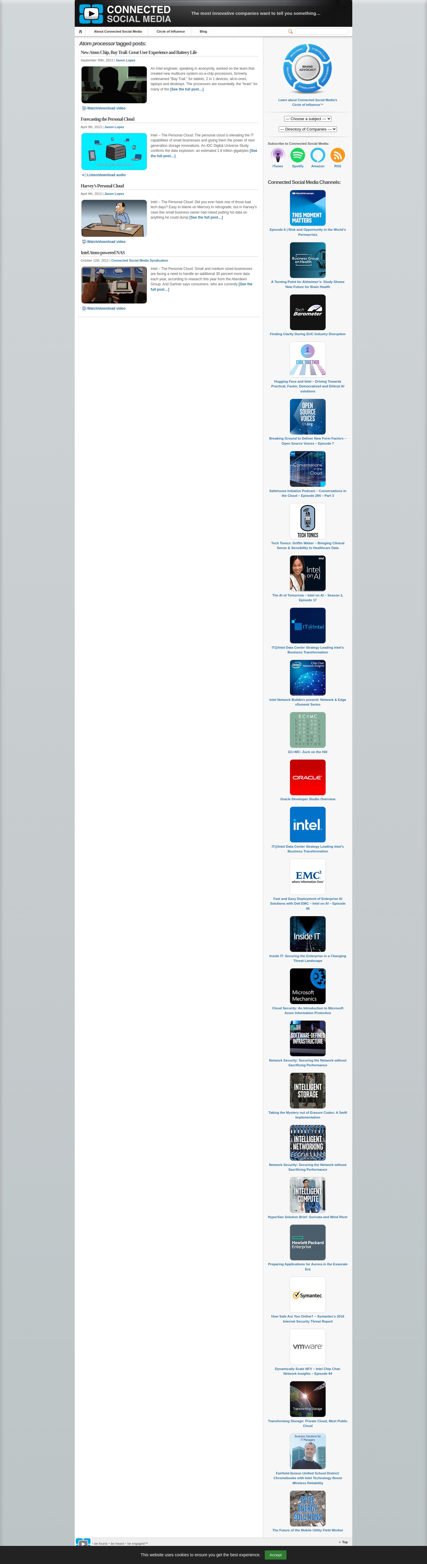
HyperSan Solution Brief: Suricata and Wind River (308, 1217)
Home (81, 31)
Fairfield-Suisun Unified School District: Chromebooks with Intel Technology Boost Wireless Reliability (308, 1478)
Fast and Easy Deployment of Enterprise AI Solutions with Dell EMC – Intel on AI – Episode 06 (308, 903)
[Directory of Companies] (308, 119)
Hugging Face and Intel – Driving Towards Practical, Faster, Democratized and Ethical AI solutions (307, 386)
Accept (276, 1555)
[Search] (322, 31)
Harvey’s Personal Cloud (102, 185)
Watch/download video (103, 108)
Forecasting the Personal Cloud (107, 119)
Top (345, 1542)
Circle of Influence (171, 31)
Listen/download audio (103, 175)
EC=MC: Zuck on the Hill (307, 752)
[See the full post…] (187, 89)
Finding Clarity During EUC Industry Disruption (307, 334)
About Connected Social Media (118, 31)
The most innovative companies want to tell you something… (256, 13)
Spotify (298, 166)
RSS (337, 166)
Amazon (317, 166)
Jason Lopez (126, 60)
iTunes (278, 166)
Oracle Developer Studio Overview (307, 799)
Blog (203, 31)
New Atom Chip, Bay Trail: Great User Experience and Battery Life (139, 52)
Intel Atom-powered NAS (103, 252)
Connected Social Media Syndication (139, 260)
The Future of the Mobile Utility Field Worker (307, 1530)
